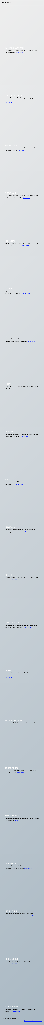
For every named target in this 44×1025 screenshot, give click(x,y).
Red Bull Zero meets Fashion (13, 95)
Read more (19, 52)
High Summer (9, 432)
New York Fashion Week (12, 1007)
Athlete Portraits (10, 241)
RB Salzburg (9, 288)
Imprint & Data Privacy (33, 1021)
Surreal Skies (9, 575)
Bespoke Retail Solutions (12, 623)
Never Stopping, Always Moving (14, 48)
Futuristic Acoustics (11, 768)
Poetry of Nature (10, 527)
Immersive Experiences (12, 816)
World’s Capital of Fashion (13, 720)
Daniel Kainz (6, 2)
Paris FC (7, 336)
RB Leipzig (8, 384)
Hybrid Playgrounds (11, 959)
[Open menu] (40, 2)
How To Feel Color (10, 863)
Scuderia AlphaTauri (11, 911)
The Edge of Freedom (11, 145)
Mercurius (8, 479)
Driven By (8, 670)
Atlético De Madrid (10, 193)
